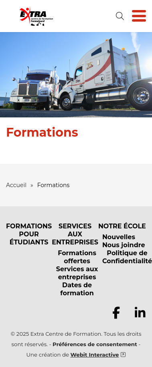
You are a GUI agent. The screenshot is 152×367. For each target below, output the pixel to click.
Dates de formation (76, 289)
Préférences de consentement (95, 344)
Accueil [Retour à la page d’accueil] (16, 185)
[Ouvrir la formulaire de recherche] (120, 16)
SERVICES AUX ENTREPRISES (75, 234)
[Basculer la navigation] (139, 16)
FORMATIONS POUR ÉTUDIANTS (29, 234)
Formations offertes (77, 257)
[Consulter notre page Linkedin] (140, 313)
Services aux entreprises (77, 273)
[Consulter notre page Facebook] (116, 313)
